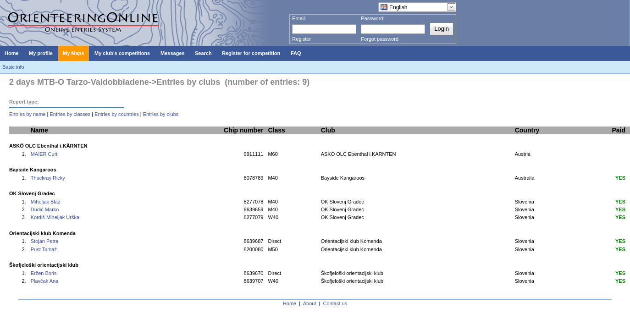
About (309, 303)
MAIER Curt (44, 154)
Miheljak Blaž (46, 201)
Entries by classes (70, 114)
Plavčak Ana (45, 281)
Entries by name (27, 114)
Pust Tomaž (44, 249)
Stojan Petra (45, 241)
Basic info (13, 67)
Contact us (335, 303)
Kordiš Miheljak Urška (55, 217)
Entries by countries (116, 114)
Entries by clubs (161, 114)
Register (301, 39)
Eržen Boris (44, 273)
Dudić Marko (45, 209)
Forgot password (379, 39)
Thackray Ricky (48, 178)
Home (289, 303)
